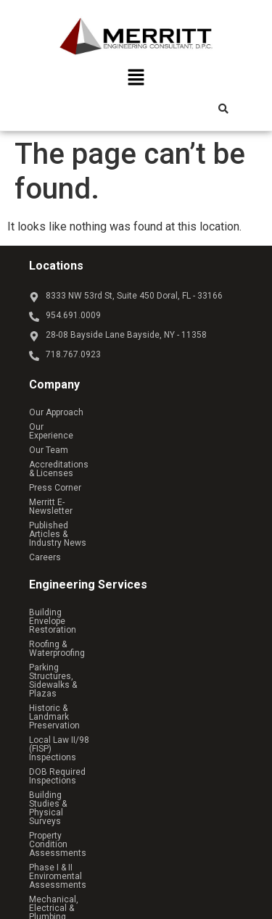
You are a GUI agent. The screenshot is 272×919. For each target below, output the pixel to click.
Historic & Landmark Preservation (95, 612)
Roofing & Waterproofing (77, 583)
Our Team (48, 441)
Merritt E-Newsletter (68, 485)
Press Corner (55, 470)
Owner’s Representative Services (95, 714)
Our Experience (59, 427)
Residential (66, 798)
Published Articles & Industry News (98, 499)
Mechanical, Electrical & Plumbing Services (115, 699)
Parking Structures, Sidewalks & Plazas (107, 598)
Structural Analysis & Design (86, 728)
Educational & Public (84, 827)
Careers (45, 514)
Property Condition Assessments (95, 670)
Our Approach (56, 412)
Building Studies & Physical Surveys (100, 656)
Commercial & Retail (84, 783)
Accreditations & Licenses (82, 456)
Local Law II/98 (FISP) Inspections (96, 627)
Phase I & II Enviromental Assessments (108, 685)
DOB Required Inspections (82, 641)
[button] (135, 79)
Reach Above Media (164, 870)
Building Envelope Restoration (89, 569)
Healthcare (66, 812)
